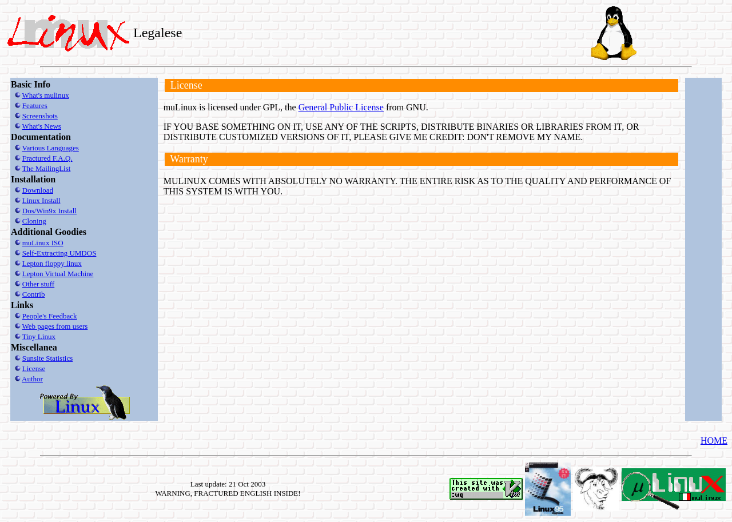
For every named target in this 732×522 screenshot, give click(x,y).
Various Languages (50, 148)
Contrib (33, 294)
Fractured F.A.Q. (47, 158)
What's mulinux (45, 95)
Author (32, 378)
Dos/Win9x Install (49, 210)
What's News (41, 126)
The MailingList (46, 168)
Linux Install (41, 200)
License (33, 368)
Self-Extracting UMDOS (59, 253)
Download (37, 190)
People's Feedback (49, 316)
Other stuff (38, 284)
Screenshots (40, 115)
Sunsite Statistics (47, 358)
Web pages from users (55, 326)
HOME (714, 440)
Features (34, 105)
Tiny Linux (38, 336)
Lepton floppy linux (52, 263)
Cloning (34, 221)
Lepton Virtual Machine (58, 273)
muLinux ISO (42, 242)
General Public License (341, 107)
